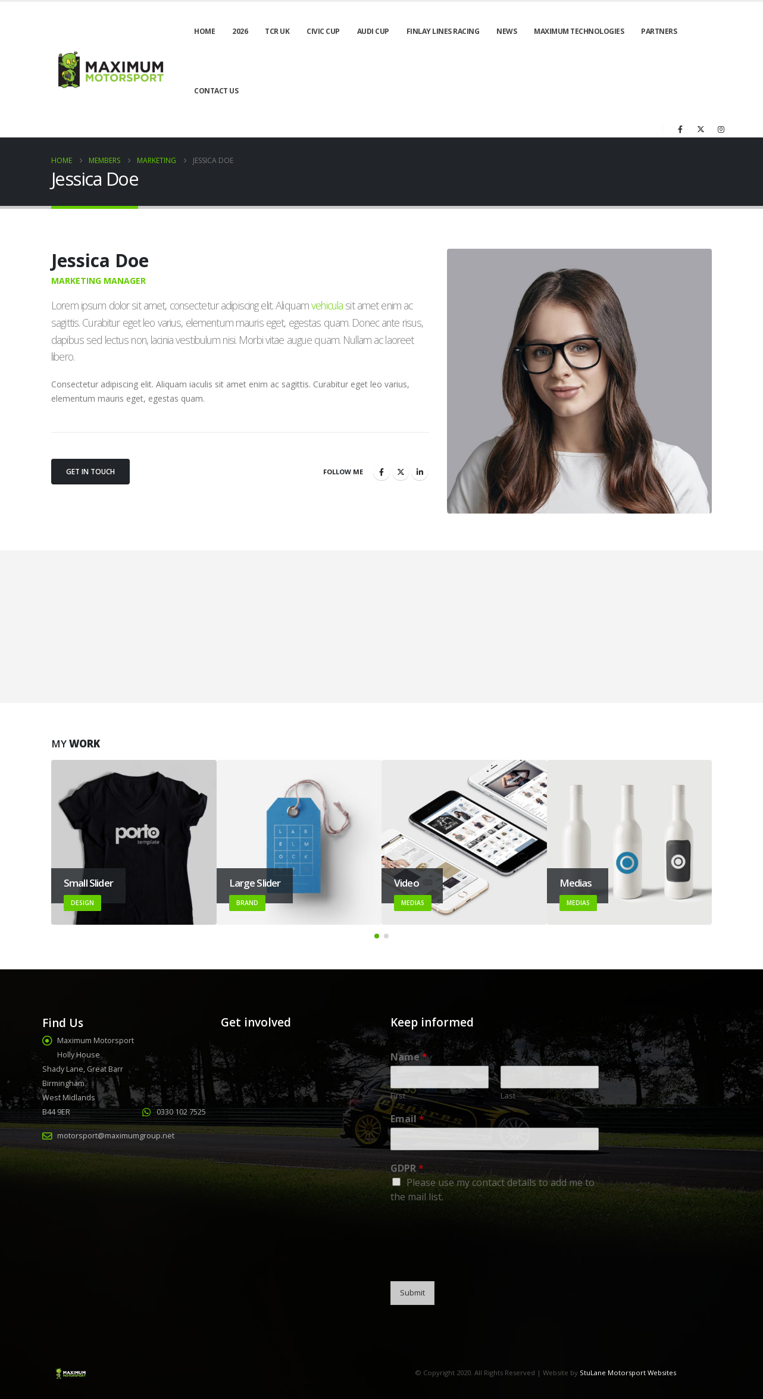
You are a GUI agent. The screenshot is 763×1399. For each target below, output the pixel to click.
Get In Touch (90, 472)
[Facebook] (680, 129)
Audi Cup (373, 31)
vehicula (327, 305)
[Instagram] (720, 129)
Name (408, 1057)
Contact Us (216, 91)
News (506, 31)
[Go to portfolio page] (134, 842)
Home (204, 31)
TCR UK (277, 31)
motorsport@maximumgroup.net (115, 1136)
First (397, 1096)
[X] (700, 129)
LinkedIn (419, 472)
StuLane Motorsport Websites (628, 1372)
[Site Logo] (109, 70)
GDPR (407, 1168)
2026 (240, 31)
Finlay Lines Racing (443, 31)
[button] (377, 936)
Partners (659, 31)
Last (508, 1096)
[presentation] (480, 1261)
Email (407, 1119)
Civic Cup (323, 31)
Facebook (381, 472)
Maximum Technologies (579, 31)
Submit (412, 1293)
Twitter (400, 472)
